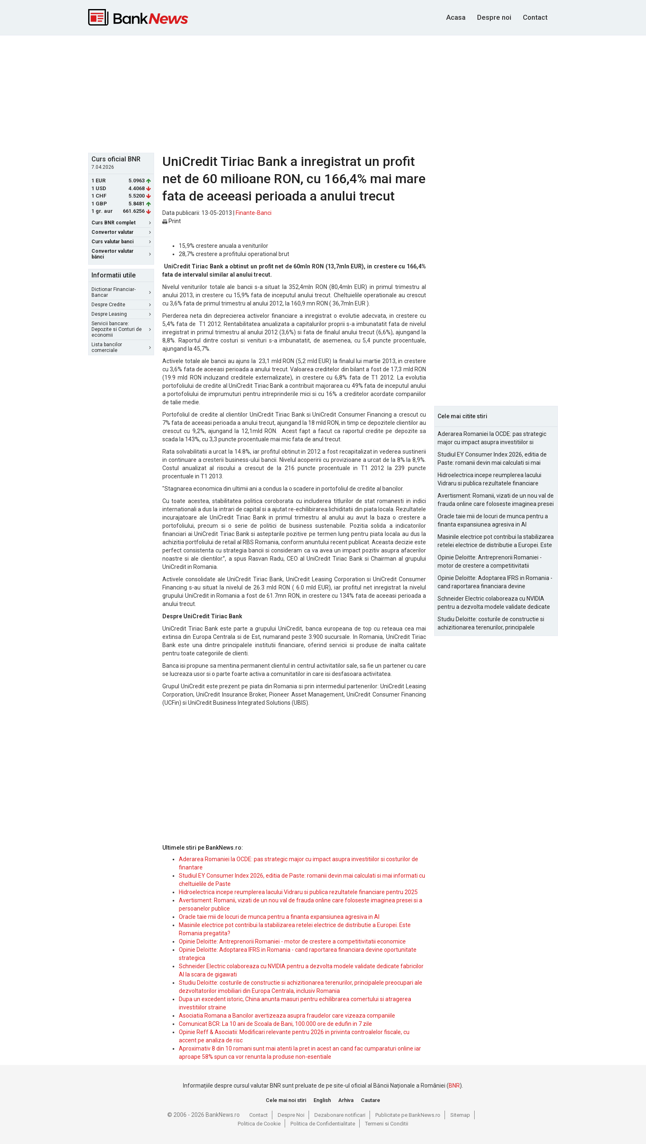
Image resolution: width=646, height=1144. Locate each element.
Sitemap (460, 1115)
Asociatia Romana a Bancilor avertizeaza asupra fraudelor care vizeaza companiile (287, 1015)
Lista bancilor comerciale (121, 347)
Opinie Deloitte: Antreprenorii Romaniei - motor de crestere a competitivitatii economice (292, 941)
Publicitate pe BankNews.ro (407, 1115)
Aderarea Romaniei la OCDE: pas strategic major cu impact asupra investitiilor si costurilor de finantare (492, 438)
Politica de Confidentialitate (322, 1124)
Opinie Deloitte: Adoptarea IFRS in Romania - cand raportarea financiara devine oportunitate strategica (495, 582)
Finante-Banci (254, 213)
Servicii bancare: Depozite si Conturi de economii (121, 329)
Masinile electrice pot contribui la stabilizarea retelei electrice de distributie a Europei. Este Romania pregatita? (496, 541)
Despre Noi (291, 1115)
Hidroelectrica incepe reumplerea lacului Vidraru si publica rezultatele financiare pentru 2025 (298, 892)
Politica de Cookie (259, 1124)
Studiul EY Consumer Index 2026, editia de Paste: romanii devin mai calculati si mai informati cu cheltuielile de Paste (492, 459)
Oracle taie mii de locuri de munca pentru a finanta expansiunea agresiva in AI (279, 916)
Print (171, 221)
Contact (535, 17)
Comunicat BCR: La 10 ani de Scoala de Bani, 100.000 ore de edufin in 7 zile (275, 1024)
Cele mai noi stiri (286, 1100)
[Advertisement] (323, 93)
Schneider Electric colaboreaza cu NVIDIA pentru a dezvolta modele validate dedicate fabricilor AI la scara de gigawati (494, 603)
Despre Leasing (121, 314)
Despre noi (494, 17)
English (322, 1100)
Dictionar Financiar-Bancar (121, 292)
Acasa (456, 17)
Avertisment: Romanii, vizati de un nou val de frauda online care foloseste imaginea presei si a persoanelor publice (496, 500)
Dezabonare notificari (339, 1115)
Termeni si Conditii (386, 1124)
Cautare (370, 1100)
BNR (454, 1085)
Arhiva (345, 1100)
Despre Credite (121, 305)
